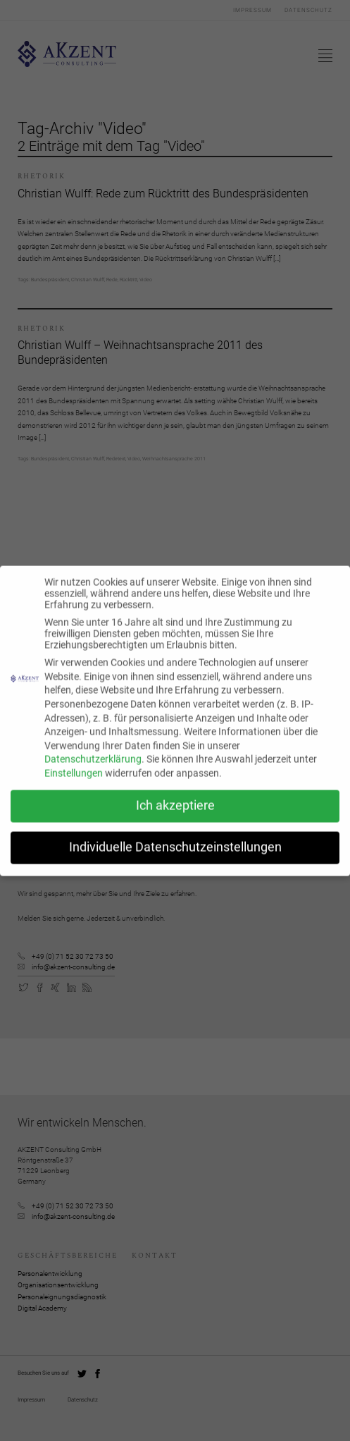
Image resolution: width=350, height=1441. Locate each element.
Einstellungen (73, 781)
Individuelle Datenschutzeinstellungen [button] (175, 856)
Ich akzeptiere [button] (175, 814)
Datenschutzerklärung (93, 767)
